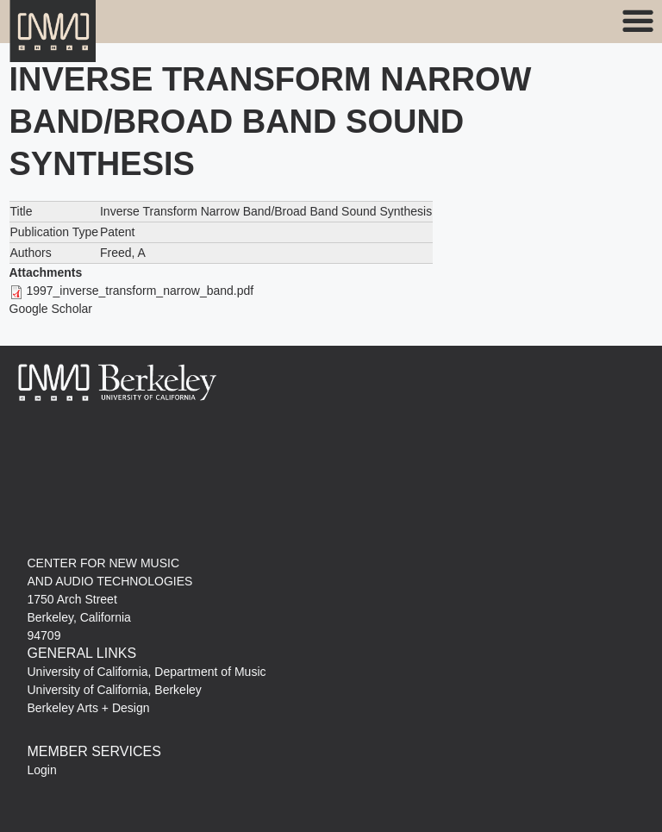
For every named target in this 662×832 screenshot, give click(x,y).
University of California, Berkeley (115, 690)
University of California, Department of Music (147, 672)
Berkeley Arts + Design (89, 708)
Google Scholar (51, 309)
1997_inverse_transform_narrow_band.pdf (139, 290)
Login (42, 770)
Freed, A (123, 253)
